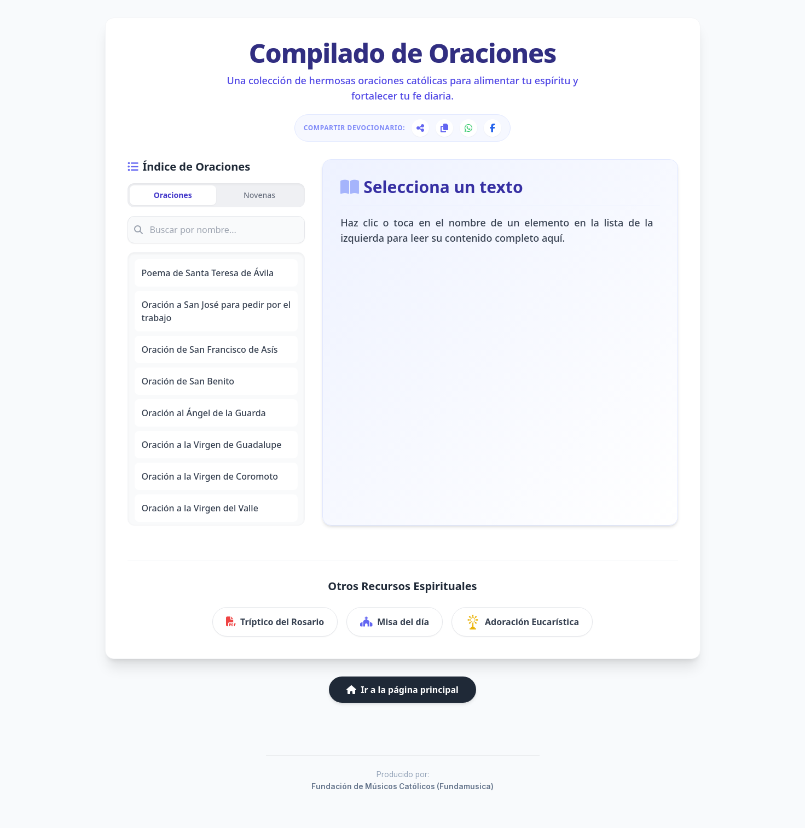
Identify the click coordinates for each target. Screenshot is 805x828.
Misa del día (394, 622)
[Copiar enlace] (444, 128)
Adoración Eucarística (522, 621)
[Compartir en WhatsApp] (468, 128)
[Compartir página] (420, 128)
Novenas (259, 195)
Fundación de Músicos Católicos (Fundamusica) (402, 786)
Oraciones (173, 195)
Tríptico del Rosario (275, 622)
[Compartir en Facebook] (492, 128)
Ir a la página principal (402, 690)
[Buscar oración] (216, 229)
